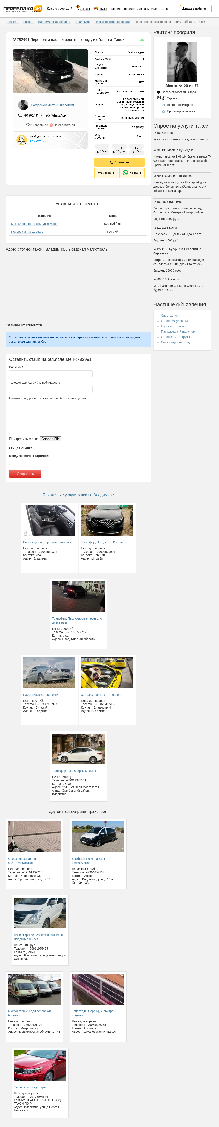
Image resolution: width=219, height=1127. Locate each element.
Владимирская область (54, 21)
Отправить (25, 474)
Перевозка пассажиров (27, 231)
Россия (28, 21)
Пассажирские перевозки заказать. (47, 542)
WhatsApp (58, 115)
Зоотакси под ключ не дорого (101, 694)
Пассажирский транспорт (178, 331)
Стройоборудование (175, 321)
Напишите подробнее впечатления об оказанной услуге (48, 398)
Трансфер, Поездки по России (102, 542)
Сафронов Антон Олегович (52, 105)
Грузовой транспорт (174, 326)
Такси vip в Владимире (30, 1087)
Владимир (82, 21)
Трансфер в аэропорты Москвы (74, 771)
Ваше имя (16, 367)
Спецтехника (170, 315)
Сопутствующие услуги (177, 342)
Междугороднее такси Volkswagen (34, 223)
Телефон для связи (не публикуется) (34, 382)
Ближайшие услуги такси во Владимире (78, 495)
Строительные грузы (175, 337)
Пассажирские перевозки (112, 21)
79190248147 (33, 115)
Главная (13, 21)
